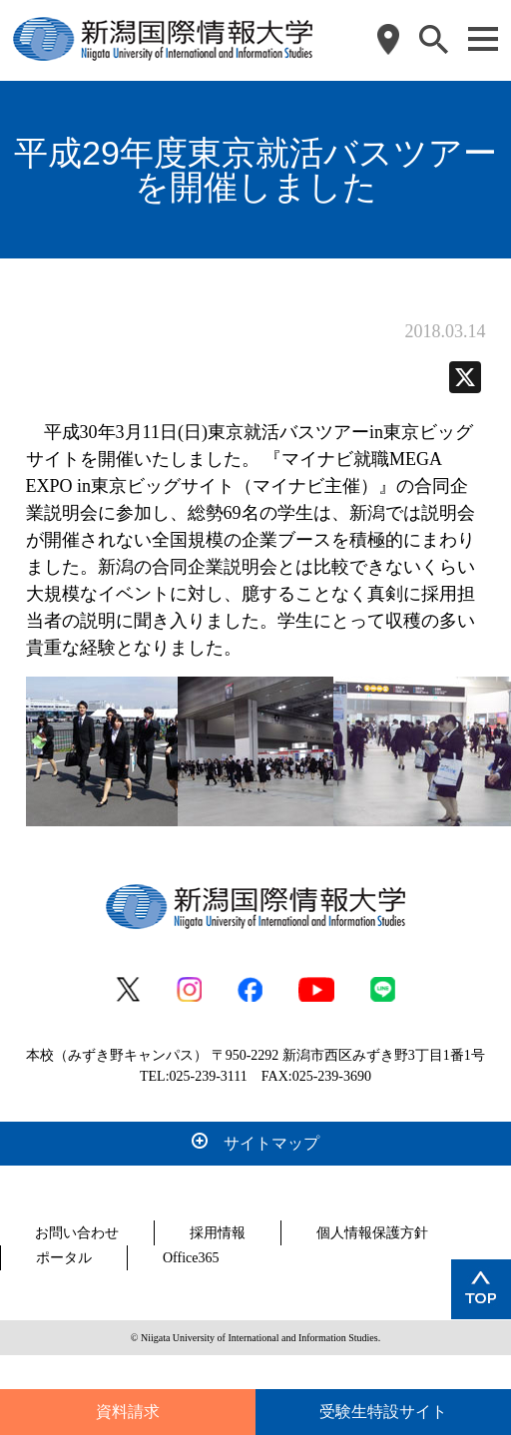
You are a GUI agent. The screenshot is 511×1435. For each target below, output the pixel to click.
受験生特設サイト (383, 1411)
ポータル (64, 1257)
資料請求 (128, 1411)
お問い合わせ (77, 1232)
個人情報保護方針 (372, 1232)
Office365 (191, 1257)
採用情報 (218, 1232)
